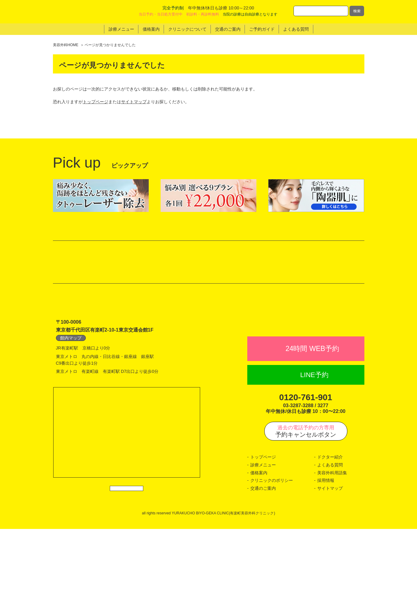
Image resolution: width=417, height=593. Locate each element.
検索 (356, 10)
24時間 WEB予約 (312, 413)
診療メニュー (263, 529)
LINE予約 (314, 439)
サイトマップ (134, 101)
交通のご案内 (263, 552)
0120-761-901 (305, 461)
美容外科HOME (65, 45)
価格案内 (258, 536)
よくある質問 (330, 529)
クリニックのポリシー (271, 544)
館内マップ (71, 388)
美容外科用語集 (332, 536)
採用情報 (325, 544)
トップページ (95, 101)
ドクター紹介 (330, 521)
